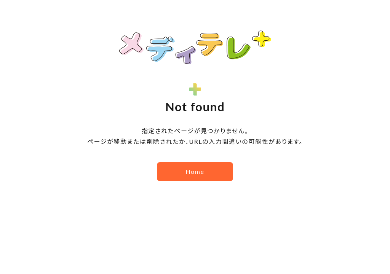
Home (194, 171)
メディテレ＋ (195, 47)
